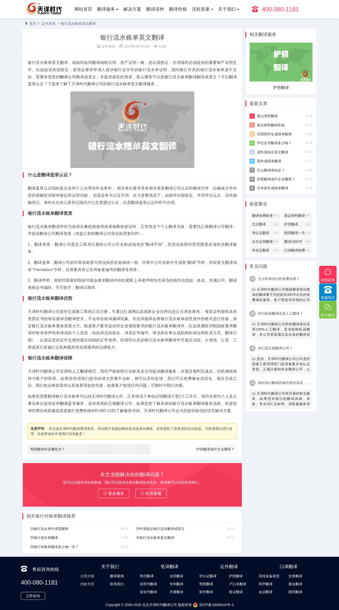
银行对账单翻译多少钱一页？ (54, 547)
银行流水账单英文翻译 (78, 24)
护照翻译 (281, 87)
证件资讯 (49, 24)
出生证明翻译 (265, 241)
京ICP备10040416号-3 (213, 604)
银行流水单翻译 (44, 538)
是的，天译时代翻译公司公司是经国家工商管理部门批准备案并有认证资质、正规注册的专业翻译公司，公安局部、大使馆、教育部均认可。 (281, 364)
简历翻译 (147, 576)
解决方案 (132, 9)
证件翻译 (60, 403)
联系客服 (151, 493)
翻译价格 (178, 9)
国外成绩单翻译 (269, 161)
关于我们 (227, 9)
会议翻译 (266, 592)
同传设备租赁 (269, 576)
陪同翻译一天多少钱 (297, 233)
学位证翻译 (265, 233)
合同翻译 (176, 576)
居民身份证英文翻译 (272, 152)
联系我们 (117, 584)
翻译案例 (117, 576)
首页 (32, 24)
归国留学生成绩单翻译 (274, 134)
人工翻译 (80, 371)
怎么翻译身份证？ (271, 170)
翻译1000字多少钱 (297, 241)
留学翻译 (206, 592)
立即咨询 (33, 596)
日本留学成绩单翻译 (272, 188)
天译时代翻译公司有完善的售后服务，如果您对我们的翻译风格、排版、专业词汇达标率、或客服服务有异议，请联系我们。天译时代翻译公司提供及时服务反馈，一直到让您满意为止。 (281, 399)
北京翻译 (265, 224)
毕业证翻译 (265, 250)
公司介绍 (87, 576)
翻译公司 (68, 77)
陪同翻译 (295, 592)
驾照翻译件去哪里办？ (47, 449)
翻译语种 (155, 9)
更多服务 (113, 493)
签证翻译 (236, 592)
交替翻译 (295, 576)
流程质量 (201, 9)
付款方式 (87, 584)
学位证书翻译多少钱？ (274, 143)
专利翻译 (176, 584)
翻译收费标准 (265, 215)
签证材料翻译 (297, 215)
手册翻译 (176, 592)
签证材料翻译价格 (271, 125)
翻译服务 (106, 9)
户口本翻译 (237, 584)
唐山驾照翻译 (267, 116)
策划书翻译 (148, 592)
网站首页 (83, 9)
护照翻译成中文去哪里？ (215, 449)
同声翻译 (266, 584)
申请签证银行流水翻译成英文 (160, 529)
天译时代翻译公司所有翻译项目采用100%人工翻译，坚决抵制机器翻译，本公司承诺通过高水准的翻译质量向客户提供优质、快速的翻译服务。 (281, 330)
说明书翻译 (148, 584)
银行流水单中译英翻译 (49, 529)
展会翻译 (295, 584)
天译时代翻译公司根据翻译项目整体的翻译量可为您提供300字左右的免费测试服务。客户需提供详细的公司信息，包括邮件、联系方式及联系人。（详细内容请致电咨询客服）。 (281, 295)
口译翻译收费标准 (297, 250)
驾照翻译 (206, 584)
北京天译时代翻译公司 (159, 605)
